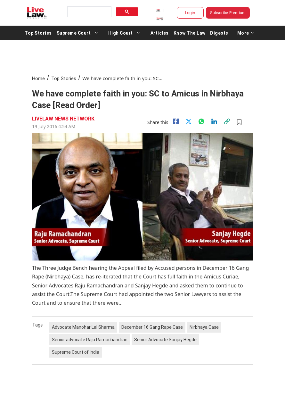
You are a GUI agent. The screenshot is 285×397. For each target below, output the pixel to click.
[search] (88, 12)
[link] (227, 121)
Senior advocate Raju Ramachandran (89, 340)
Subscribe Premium (228, 12)
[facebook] (176, 121)
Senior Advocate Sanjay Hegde (165, 340)
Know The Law (190, 33)
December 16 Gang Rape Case (152, 327)
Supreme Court (74, 33)
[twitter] (188, 121)
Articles (160, 33)
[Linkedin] (214, 121)
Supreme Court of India (75, 352)
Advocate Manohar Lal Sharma (83, 327)
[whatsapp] (201, 121)
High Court (120, 33)
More (245, 33)
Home (38, 78)
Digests (219, 33)
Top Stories (38, 33)
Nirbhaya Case (204, 327)
